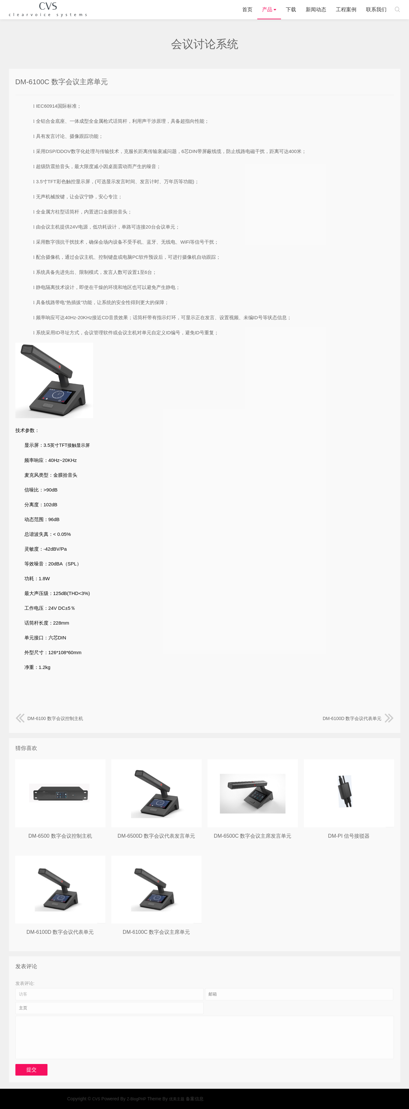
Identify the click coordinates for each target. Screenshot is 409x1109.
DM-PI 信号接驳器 (349, 836)
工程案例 (346, 9)
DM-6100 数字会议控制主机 (49, 718)
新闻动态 (316, 9)
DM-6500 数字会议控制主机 (60, 836)
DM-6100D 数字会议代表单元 (358, 718)
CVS (48, 9)
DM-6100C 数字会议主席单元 (156, 932)
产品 (267, 9)
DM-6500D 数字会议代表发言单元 (156, 836)
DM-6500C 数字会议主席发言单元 (253, 836)
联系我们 (376, 9)
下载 (291, 9)
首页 (247, 9)
